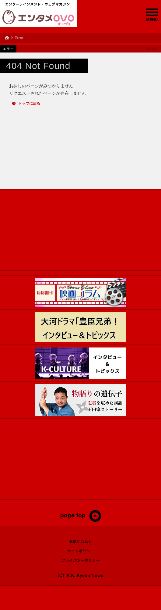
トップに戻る (29, 103)
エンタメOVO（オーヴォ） (38, 17)
